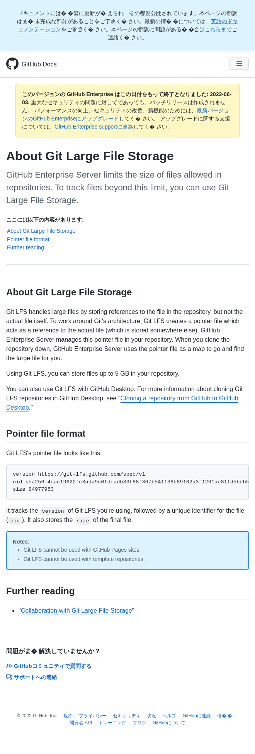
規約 (68, 715)
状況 (151, 715)
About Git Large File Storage (41, 231)
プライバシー (93, 715)
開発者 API (81, 722)
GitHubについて (169, 722)
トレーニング (112, 722)
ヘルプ (169, 715)
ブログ (139, 722)
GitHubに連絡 (196, 715)
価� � (224, 715)
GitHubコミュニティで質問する (49, 666)
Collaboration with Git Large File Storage (76, 610)
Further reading (25, 247)
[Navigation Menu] (239, 64)
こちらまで (218, 29)
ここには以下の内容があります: (45, 220)
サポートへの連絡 (31, 677)
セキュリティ (127, 715)
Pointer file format (28, 239)
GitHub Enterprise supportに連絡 (93, 127)
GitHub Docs (39, 64)
